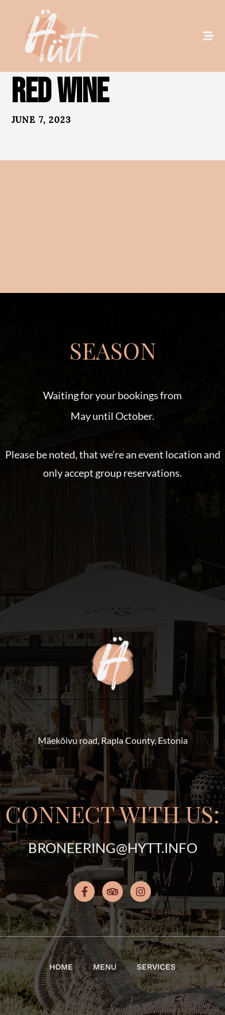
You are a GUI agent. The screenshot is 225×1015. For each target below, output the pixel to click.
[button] (112, 547)
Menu (105, 966)
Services (156, 966)
